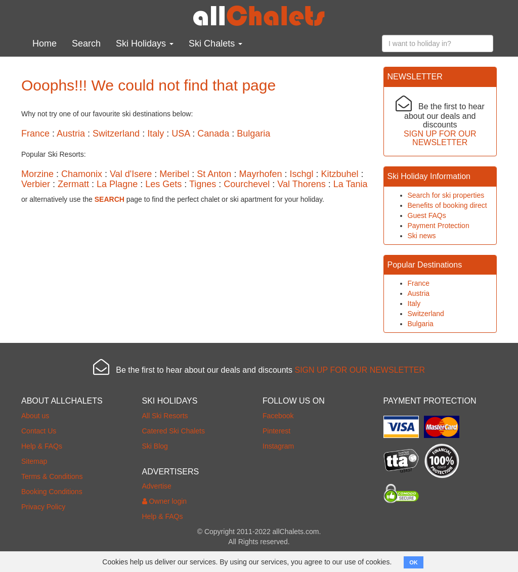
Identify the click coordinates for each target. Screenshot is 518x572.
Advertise (156, 486)
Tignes (202, 184)
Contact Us (38, 431)
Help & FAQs (41, 446)
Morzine (37, 174)
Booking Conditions (51, 492)
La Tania (350, 184)
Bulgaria (253, 133)
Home (44, 43)
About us (35, 416)
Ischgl (301, 174)
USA (180, 133)
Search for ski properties (446, 195)
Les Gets (163, 184)
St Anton (214, 174)
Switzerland (116, 133)
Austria (71, 133)
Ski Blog (155, 446)
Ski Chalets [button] (215, 43)
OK (413, 562)
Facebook (278, 416)
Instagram (278, 446)
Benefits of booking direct (447, 205)
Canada (213, 133)
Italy (155, 133)
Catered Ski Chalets (173, 431)
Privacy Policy (43, 507)
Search (86, 43)
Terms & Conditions (51, 476)
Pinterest (276, 431)
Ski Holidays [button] (145, 43)
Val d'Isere (131, 174)
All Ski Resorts (165, 416)
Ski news (422, 236)
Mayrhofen (260, 174)
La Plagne (117, 184)
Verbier (35, 184)
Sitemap (34, 461)
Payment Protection (438, 226)
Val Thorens (301, 184)
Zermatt (73, 184)
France (35, 133)
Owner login (164, 501)
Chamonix (81, 174)
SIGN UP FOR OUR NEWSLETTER (440, 138)
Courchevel (247, 184)
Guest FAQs (427, 215)
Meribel (174, 174)
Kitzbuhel (340, 174)
